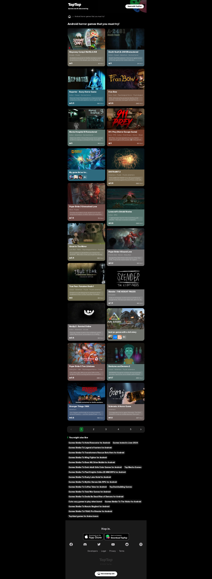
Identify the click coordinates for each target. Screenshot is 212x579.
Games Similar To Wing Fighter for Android (88, 457)
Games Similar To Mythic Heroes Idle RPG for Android (93, 482)
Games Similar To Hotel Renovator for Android (89, 443)
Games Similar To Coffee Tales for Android (88, 487)
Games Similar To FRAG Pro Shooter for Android (90, 511)
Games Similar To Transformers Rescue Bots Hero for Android (96, 453)
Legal (103, 551)
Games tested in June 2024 (125, 443)
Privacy (112, 551)
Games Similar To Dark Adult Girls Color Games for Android (95, 467)
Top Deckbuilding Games (121, 487)
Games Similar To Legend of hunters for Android (90, 448)
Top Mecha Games (133, 467)
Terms (121, 551)
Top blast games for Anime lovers (83, 516)
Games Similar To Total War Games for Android (89, 492)
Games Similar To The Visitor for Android (123, 502)
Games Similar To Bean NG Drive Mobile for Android (92, 462)
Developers (93, 551)
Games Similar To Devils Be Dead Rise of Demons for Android (96, 497)
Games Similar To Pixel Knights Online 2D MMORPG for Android (97, 472)
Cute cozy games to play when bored (85, 502)
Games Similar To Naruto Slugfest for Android (89, 506)
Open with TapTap (135, 6)
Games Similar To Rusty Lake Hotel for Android (90, 477)
